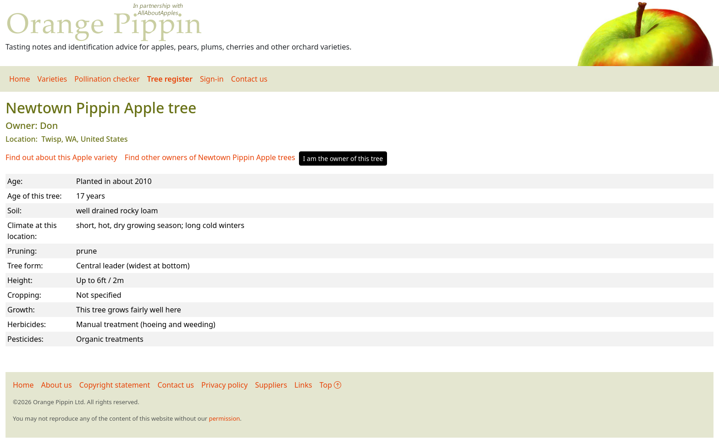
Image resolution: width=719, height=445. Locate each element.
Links (303, 385)
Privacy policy (224, 385)
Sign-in (212, 79)
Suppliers (271, 385)
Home (19, 79)
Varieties (52, 79)
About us (56, 385)
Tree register (170, 79)
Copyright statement (114, 385)
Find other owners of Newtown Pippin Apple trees (210, 157)
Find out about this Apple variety (61, 157)
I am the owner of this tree (343, 158)
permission (224, 418)
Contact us (249, 79)
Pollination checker (107, 79)
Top (330, 385)
